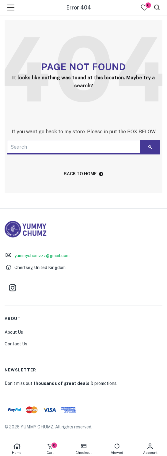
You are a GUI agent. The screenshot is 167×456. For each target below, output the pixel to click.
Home (16, 448)
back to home (83, 173)
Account (150, 448)
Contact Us (16, 343)
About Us (14, 332)
